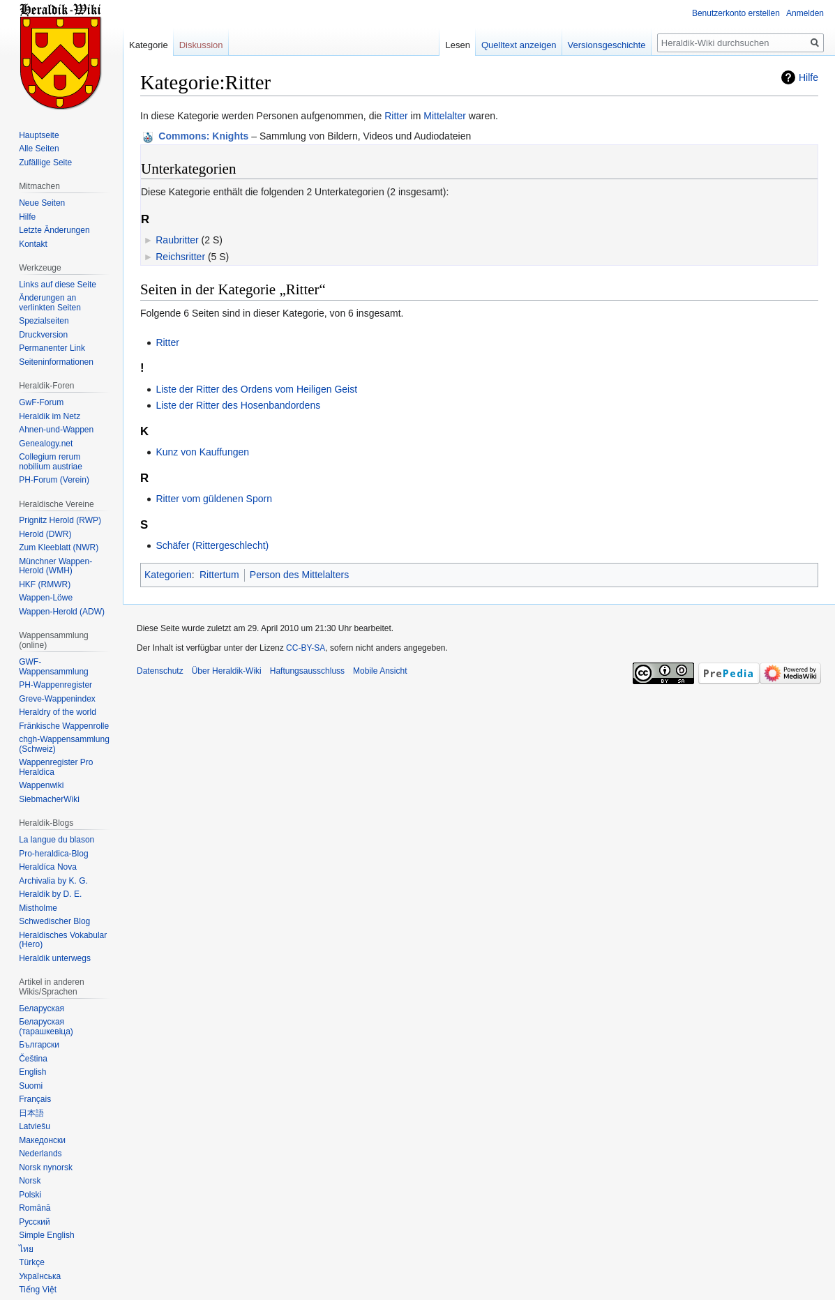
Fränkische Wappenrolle (64, 726)
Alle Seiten (39, 148)
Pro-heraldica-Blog (53, 854)
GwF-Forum (41, 402)
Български (39, 1045)
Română (34, 1208)
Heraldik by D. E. (50, 894)
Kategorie (148, 45)
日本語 (31, 1113)
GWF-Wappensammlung (54, 667)
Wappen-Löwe (46, 598)
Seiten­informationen (56, 362)
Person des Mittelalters (299, 574)
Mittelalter (444, 115)
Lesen (457, 45)
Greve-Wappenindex (57, 699)
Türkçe (32, 1262)
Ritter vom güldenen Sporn (214, 498)
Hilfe (808, 77)
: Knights (203, 136)
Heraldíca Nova (48, 867)
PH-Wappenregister (55, 685)
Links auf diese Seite (57, 284)
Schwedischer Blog (54, 921)
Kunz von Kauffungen (202, 452)
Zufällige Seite (45, 162)
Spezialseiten (43, 321)
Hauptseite (39, 135)
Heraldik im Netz (49, 416)
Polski (30, 1195)
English (32, 1072)
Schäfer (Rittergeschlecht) (212, 545)
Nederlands (40, 1153)
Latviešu (34, 1126)
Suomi (31, 1086)
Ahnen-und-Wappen (56, 429)
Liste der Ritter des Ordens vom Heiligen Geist (256, 389)
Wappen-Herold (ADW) (62, 612)
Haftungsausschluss (307, 671)
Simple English (46, 1235)
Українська (40, 1276)
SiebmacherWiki (49, 799)
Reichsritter (180, 256)
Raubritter (177, 239)
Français (35, 1099)
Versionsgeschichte (607, 45)
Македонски (42, 1140)
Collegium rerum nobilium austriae (50, 461)
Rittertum (219, 574)
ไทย (26, 1249)
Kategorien (168, 574)
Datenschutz (160, 671)
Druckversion (43, 335)
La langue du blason (56, 840)
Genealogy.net (46, 443)
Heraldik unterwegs (55, 958)
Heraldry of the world (57, 712)
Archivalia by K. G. (53, 881)
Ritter (395, 115)
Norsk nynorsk (46, 1167)
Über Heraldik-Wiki (227, 671)
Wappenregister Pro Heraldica (56, 767)
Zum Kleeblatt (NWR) (58, 547)
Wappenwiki (41, 785)
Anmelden (805, 13)
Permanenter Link (52, 348)
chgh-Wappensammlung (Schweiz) (64, 744)
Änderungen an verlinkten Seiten (50, 302)
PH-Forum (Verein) (54, 480)
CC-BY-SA (305, 648)
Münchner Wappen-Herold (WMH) (55, 566)
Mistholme (38, 908)
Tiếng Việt (38, 1289)
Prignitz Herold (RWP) (60, 520)
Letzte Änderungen (54, 230)
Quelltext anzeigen (519, 45)
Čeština (33, 1059)
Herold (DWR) (45, 534)
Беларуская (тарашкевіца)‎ (46, 1026)
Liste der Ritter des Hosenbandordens (238, 405)
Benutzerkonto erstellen (736, 13)
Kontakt (33, 244)
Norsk (29, 1181)
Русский (34, 1222)
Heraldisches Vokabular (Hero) (63, 940)
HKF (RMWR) (44, 584)
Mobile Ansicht (380, 671)
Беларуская (41, 1008)
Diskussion (201, 45)
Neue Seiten (42, 203)
